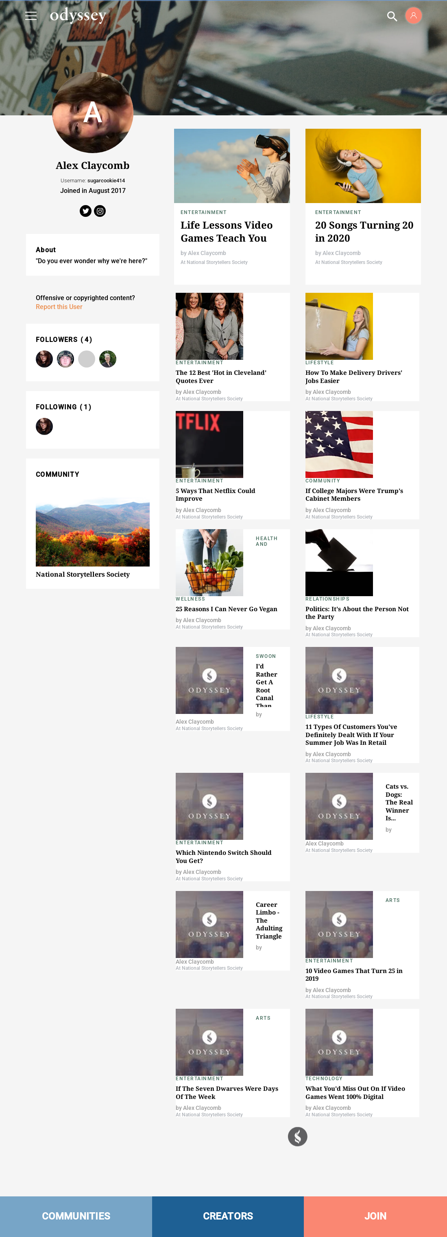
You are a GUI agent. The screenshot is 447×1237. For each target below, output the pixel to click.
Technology (324, 1078)
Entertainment (204, 212)
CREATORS (228, 1216)
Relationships (327, 599)
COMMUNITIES (76, 1216)
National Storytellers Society (83, 574)
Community (322, 481)
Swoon (266, 656)
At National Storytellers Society (214, 262)
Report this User (59, 307)
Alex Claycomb (207, 253)
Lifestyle (319, 362)
